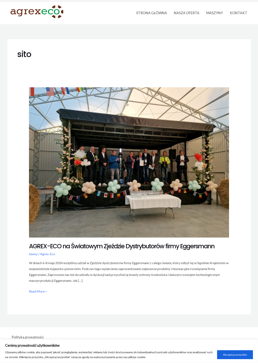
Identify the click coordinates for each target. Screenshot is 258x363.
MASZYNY (214, 13)
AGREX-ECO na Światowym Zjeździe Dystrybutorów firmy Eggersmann (121, 246)
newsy (33, 254)
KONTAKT (238, 13)
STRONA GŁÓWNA (151, 13)
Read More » (38, 290)
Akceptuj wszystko (235, 354)
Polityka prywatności (28, 337)
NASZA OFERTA (186, 13)
